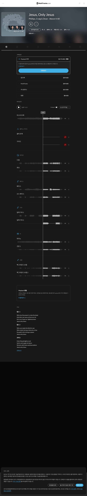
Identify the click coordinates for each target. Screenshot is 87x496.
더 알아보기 (21, 66)
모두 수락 (79, 485)
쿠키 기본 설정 (17, 481)
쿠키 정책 (73, 489)
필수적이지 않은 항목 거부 (66, 485)
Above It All (54, 18)
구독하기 (43, 70)
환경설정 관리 (52, 485)
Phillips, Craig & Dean (38, 18)
